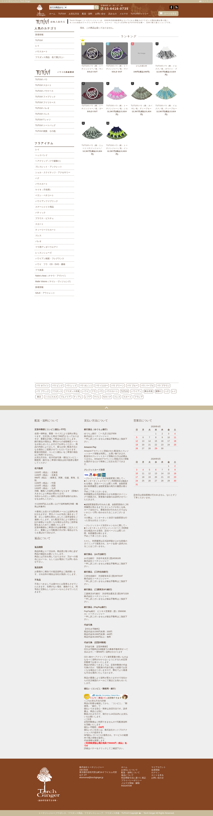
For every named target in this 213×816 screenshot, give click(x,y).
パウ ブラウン (163, 385)
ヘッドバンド (41, 155)
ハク (37, 178)
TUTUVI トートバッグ (45, 125)
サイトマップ (205, 1)
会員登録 (155, 770)
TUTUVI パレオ (42, 108)
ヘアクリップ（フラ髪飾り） (48, 161)
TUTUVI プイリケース (45, 102)
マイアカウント (158, 767)
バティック (40, 212)
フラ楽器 (39, 270)
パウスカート (41, 51)
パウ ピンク (57, 385)
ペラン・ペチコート (44, 195)
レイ (37, 46)
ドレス (38, 235)
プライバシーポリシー (131, 780)
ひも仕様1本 (141, 66)
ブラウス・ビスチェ (44, 218)
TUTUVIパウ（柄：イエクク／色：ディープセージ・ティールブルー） (166, 109)
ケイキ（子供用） (43, 189)
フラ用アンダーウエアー (46, 247)
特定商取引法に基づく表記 (133, 778)
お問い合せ (100, 14)
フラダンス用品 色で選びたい (49, 57)
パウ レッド (71, 385)
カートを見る (170, 13)
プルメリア (65, 397)
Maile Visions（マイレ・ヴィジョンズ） (53, 281)
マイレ (97, 397)
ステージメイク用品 (44, 207)
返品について (127, 775)
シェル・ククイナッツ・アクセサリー (52, 172)
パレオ (38, 241)
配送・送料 (87, 14)
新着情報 (39, 34)
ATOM (129, 786)
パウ (101, 391)
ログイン (155, 772)
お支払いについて (129, 770)
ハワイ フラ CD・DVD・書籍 (50, 264)
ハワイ (85, 391)
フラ (94, 391)
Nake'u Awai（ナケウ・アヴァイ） (51, 276)
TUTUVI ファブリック (45, 96)
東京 (39, 397)
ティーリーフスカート (45, 230)
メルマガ (124, 14)
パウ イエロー (101, 385)
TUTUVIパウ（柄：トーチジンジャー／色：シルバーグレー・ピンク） (117, 109)
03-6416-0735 (116, 8)
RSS (123, 786)
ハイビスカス (51, 397)
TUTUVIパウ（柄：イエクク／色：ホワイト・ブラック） (166, 69)
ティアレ (78, 397)
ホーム (52, 14)
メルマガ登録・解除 (130, 783)
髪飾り (159, 391)
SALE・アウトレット (45, 293)
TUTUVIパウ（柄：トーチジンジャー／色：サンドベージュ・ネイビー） (92, 69)
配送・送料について (130, 772)
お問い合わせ (157, 778)
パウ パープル (147, 385)
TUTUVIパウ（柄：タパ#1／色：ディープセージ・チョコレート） (141, 109)
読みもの (112, 14)
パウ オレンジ (85, 385)
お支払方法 (74, 14)
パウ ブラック (42, 391)
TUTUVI (62, 14)
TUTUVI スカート (43, 85)
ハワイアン (136, 391)
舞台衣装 (148, 391)
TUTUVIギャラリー (140, 14)
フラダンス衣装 (72, 391)
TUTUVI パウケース (44, 91)
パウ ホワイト (42, 385)
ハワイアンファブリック (46, 201)
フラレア (138, 397)
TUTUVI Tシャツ (43, 119)
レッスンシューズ (43, 253)
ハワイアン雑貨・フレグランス (49, 258)
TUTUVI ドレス (42, 114)
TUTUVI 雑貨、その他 (45, 131)
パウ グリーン (117, 385)
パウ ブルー (132, 385)
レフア (88, 397)
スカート (39, 224)
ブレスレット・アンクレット (48, 166)
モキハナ (107, 397)
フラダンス (57, 391)
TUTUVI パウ (41, 79)
